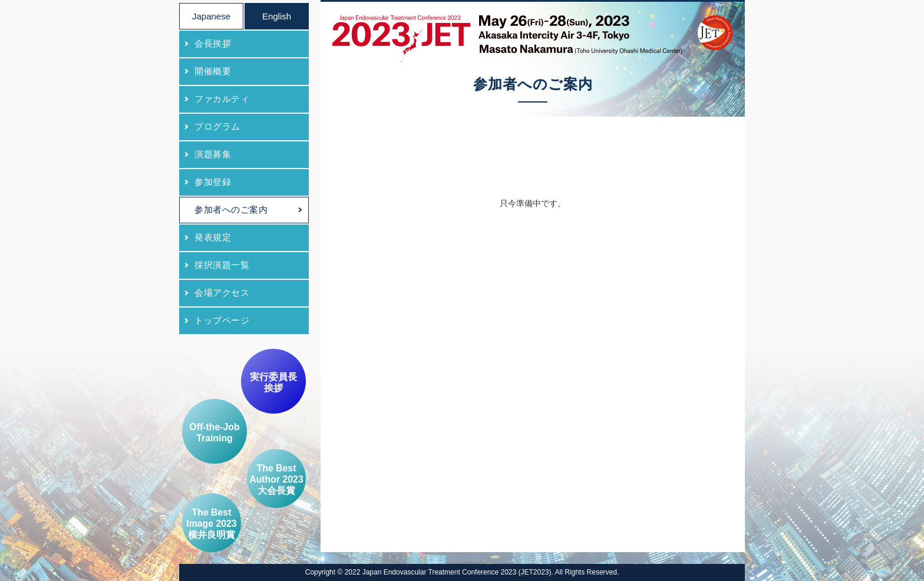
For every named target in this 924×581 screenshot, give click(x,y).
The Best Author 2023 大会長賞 (276, 479)
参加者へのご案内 (231, 209)
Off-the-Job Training (214, 432)
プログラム (217, 126)
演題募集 (212, 154)
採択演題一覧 (221, 265)
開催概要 (212, 71)
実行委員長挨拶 (273, 382)
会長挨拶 (212, 43)
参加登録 (212, 182)
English (276, 16)
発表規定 (212, 237)
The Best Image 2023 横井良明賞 (211, 523)
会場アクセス (221, 293)
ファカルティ (221, 99)
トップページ (221, 320)
